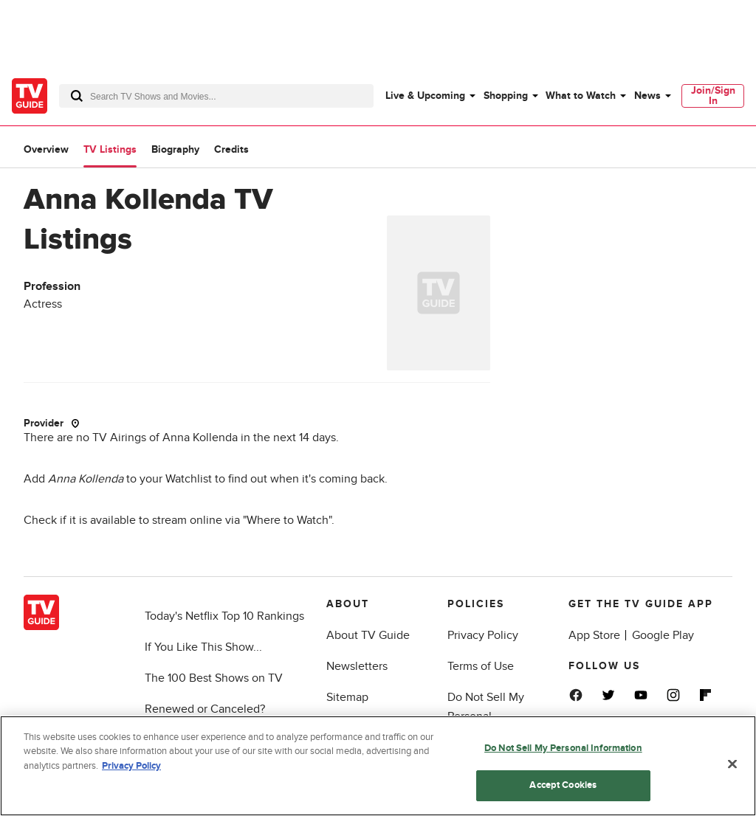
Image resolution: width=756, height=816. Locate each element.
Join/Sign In (713, 95)
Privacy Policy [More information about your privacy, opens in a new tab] (131, 766)
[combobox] (216, 96)
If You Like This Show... (203, 647)
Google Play (663, 635)
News (647, 95)
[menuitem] (429, 95)
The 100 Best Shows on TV (214, 678)
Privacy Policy (482, 635)
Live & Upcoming (425, 95)
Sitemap (347, 697)
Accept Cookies (563, 785)
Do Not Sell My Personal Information (563, 748)
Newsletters (357, 666)
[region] (378, 766)
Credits (231, 149)
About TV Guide (368, 635)
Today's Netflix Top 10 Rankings (224, 616)
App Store (594, 635)
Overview (46, 149)
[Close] (732, 763)
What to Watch (581, 95)
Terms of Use (480, 666)
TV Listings (110, 149)
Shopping (506, 95)
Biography (175, 149)
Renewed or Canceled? (205, 709)
